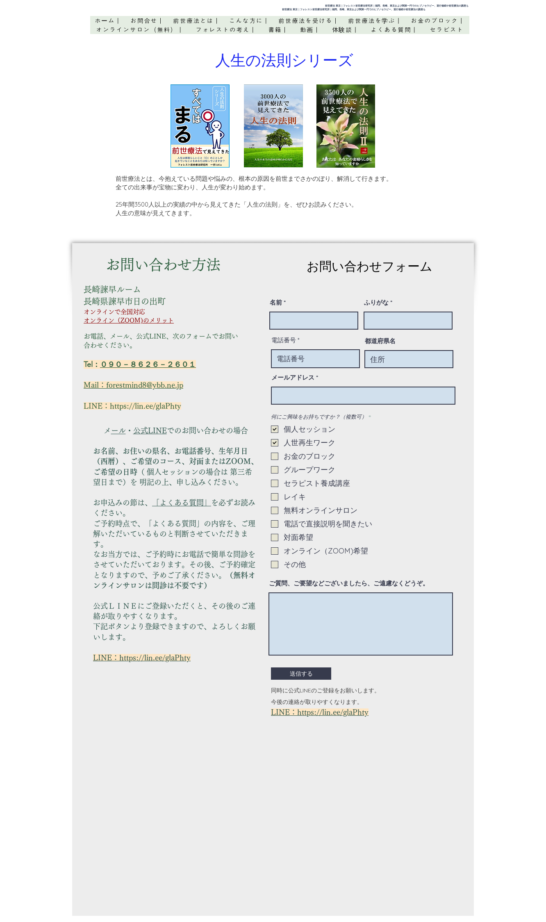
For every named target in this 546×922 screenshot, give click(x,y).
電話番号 (283, 340)
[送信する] (301, 673)
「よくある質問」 (181, 502)
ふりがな (376, 302)
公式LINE (150, 430)
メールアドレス (292, 377)
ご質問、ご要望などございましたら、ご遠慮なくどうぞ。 (349, 583)
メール (118, 430)
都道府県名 (380, 341)
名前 (276, 302)
